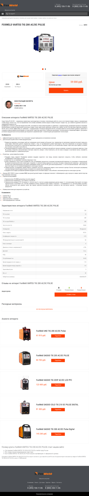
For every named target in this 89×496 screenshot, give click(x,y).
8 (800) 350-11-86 (80, 6)
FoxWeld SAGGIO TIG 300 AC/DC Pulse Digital (55, 429)
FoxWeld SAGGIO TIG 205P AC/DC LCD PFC (54, 380)
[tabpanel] (44, 49)
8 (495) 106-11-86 (62, 6)
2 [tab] (46, 69)
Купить (66, 90)
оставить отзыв (71, 294)
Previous (1, 49)
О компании (30, 482)
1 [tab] (43, 69)
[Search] (46, 13)
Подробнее (58, 336)
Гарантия (48, 482)
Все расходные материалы (44, 309)
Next (88, 49)
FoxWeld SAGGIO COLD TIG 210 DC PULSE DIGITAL (57, 404)
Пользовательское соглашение (44, 494)
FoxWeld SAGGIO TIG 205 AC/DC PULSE (52, 355)
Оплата (36, 482)
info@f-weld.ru (18, 108)
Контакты (59, 482)
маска (60, 75)
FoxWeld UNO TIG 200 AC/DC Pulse (51, 331)
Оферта (53, 482)
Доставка (42, 482)
